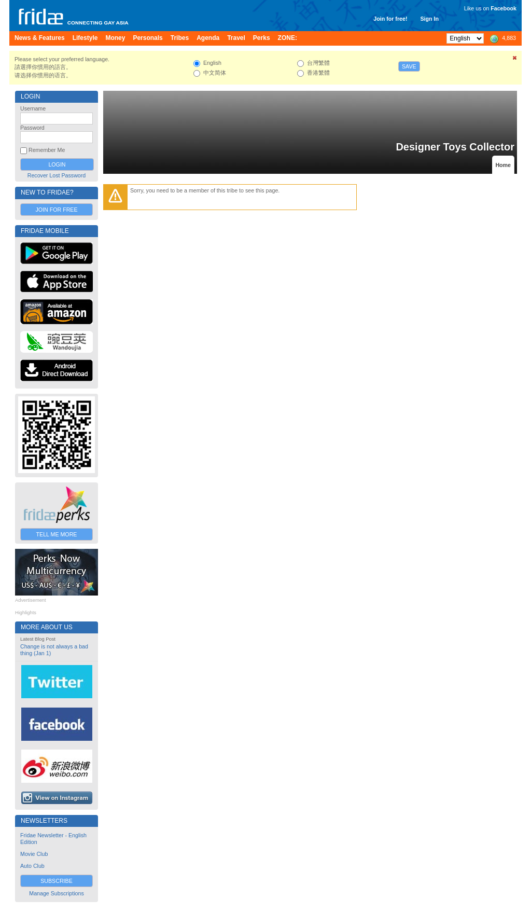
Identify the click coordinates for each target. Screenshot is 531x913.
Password (32, 128)
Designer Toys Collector (455, 147)
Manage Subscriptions (56, 893)
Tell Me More (56, 534)
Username (33, 108)
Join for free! (390, 19)
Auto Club (32, 866)
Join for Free (56, 209)
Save (409, 66)
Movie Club (34, 854)
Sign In (429, 19)
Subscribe (56, 881)
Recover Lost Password (56, 175)
